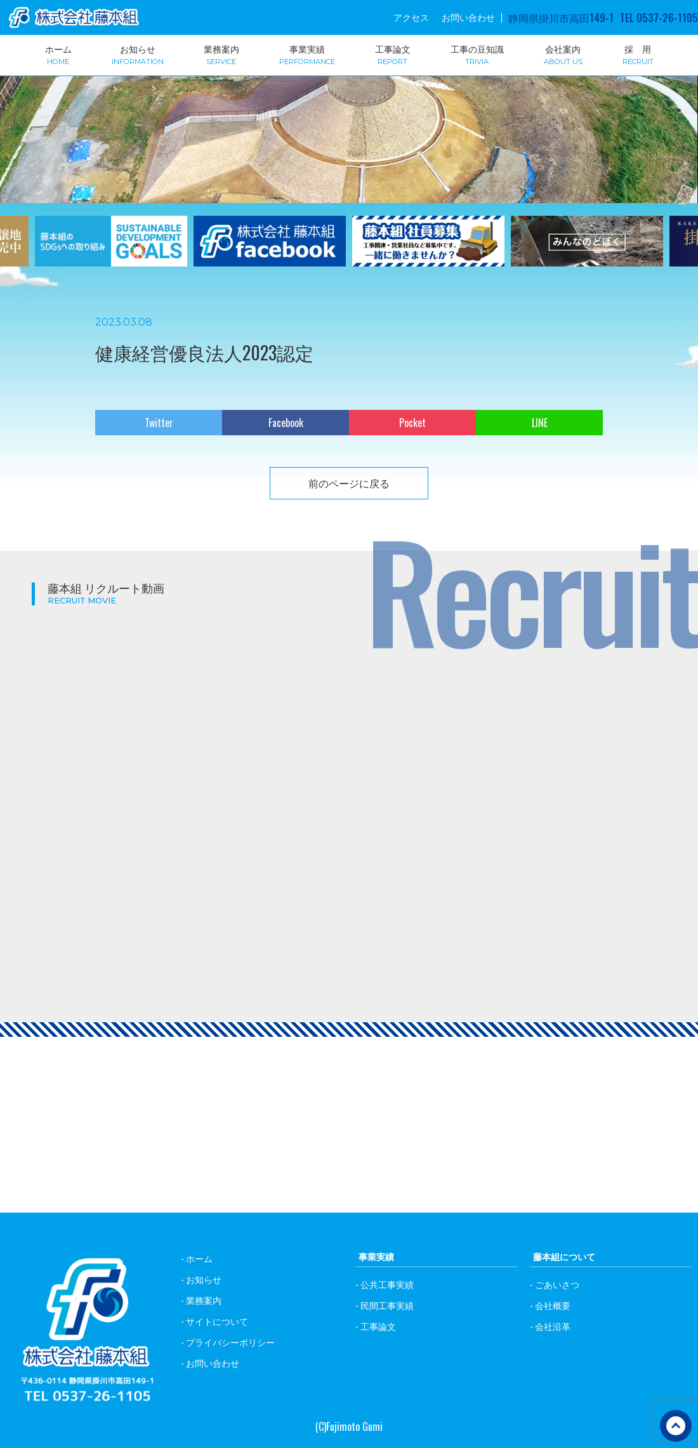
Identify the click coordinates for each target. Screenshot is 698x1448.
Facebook (285, 422)
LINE (540, 422)
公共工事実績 (387, 1284)
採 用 (638, 54)
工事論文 (393, 54)
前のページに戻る (349, 482)
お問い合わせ (468, 17)
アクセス (411, 17)
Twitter (159, 422)
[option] (111, 249)
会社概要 (552, 1305)
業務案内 (221, 54)
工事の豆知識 (477, 54)
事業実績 (307, 54)
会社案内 (563, 54)
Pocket (412, 422)
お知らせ (138, 54)
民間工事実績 (387, 1305)
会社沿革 (552, 1326)
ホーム (58, 54)
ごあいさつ (557, 1284)
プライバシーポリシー (230, 1341)
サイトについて (217, 1320)
